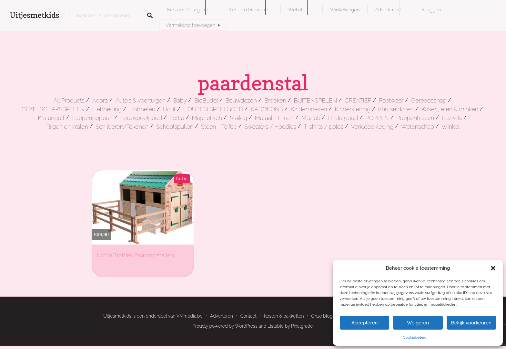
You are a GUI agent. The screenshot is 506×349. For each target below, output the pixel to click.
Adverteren (221, 316)
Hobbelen (142, 109)
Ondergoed (343, 118)
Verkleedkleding (372, 126)
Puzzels (452, 118)
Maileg (238, 118)
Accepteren (364, 323)
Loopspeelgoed (141, 118)
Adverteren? (388, 9)
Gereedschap (428, 100)
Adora (99, 100)
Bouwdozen (241, 100)
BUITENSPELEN (315, 100)
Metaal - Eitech (274, 118)
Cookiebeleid (414, 337)
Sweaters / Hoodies (270, 126)
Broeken (275, 100)
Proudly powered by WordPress (225, 326)
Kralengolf (51, 118)
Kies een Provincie (248, 9)
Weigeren (418, 323)
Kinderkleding (352, 109)
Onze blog (321, 316)
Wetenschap (417, 126)
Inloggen (431, 9)
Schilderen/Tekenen (122, 126)
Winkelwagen (344, 9)
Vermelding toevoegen (191, 25)
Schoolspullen (174, 126)
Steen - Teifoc (219, 126)
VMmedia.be (190, 316)
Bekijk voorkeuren (471, 323)
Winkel (451, 126)
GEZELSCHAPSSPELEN (53, 109)
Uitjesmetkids (34, 15)
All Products (69, 100)
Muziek (310, 118)
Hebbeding (107, 109)
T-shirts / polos (323, 126)
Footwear (391, 100)
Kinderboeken (309, 109)
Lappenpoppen (92, 118)
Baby (180, 100)
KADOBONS (267, 109)
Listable (276, 326)
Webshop (298, 9)
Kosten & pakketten (284, 316)
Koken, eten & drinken (449, 109)
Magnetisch (207, 118)
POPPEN (377, 118)
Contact (248, 316)
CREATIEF (358, 100)
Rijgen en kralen (67, 126)
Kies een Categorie (187, 9)
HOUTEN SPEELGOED (213, 109)
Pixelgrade (302, 326)
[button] (493, 268)
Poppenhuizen (415, 118)
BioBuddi (206, 100)
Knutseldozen (396, 109)
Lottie (177, 118)
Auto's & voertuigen (141, 100)
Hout (169, 109)
